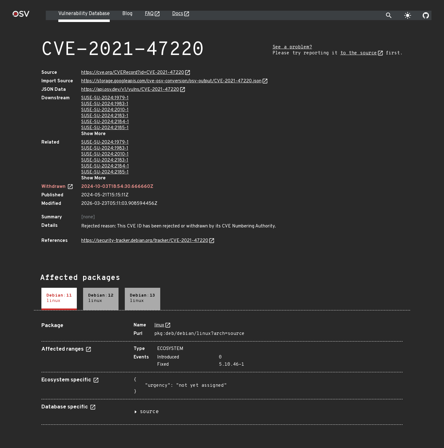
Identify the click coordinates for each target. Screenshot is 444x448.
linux (159, 325)
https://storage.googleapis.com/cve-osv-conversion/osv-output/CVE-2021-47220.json (171, 81)
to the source (358, 53)
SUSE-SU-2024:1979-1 (105, 98)
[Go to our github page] (426, 15)
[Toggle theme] (407, 15)
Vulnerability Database (84, 14)
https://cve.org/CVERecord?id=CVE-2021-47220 (132, 73)
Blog (127, 14)
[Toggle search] (389, 15)
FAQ (149, 14)
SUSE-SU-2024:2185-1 (105, 128)
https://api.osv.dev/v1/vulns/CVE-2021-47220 (130, 90)
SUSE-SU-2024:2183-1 (104, 116)
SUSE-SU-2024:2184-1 (105, 122)
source (149, 412)
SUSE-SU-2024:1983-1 (104, 104)
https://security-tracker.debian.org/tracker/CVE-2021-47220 (144, 241)
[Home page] (21, 16)
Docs (177, 14)
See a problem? (292, 47)
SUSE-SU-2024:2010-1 (105, 110)
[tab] (59, 299)
